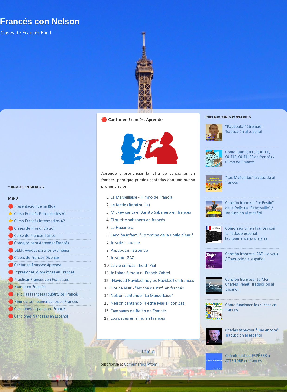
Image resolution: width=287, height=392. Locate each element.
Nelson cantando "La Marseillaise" (142, 295)
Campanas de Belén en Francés (139, 311)
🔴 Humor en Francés (26, 287)
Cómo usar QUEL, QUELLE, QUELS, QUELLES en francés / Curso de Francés (249, 157)
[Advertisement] (143, 77)
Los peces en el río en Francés (138, 318)
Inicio (148, 352)
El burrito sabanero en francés (138, 220)
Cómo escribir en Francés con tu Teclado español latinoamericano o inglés (250, 233)
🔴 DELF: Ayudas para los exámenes (39, 250)
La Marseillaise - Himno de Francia (141, 197)
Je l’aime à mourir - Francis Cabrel (140, 273)
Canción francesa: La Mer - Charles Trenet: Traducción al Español (249, 284)
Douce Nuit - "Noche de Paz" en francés (147, 288)
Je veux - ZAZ (122, 258)
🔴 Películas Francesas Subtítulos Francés (43, 294)
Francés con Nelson (39, 21)
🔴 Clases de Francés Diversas (33, 258)
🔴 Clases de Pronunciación (31, 228)
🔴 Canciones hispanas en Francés (37, 309)
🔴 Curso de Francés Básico (31, 236)
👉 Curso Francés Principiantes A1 (37, 214)
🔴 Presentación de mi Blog (31, 206)
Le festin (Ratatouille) (130, 205)
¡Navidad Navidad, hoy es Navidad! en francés (152, 280)
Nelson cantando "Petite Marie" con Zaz (147, 303)
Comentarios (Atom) (141, 364)
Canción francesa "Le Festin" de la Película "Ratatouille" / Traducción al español (249, 208)
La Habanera (122, 227)
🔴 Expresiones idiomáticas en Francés (41, 272)
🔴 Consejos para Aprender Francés (38, 243)
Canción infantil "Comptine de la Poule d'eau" (152, 235)
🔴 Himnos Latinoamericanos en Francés (43, 302)
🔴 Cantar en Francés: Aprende (34, 265)
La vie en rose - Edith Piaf (133, 265)
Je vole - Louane (125, 243)
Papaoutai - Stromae (129, 250)
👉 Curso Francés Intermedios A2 (36, 221)
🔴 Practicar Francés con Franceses (38, 280)
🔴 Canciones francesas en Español (38, 316)
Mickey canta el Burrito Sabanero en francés (151, 212)
